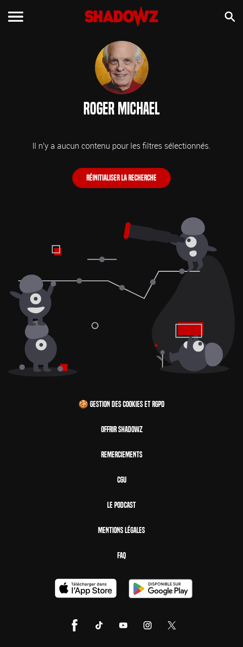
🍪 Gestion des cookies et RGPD (121, 404)
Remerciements (121, 454)
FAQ (121, 555)
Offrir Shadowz (121, 429)
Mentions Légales (121, 530)
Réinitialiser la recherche (121, 178)
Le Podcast (121, 505)
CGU (121, 480)
